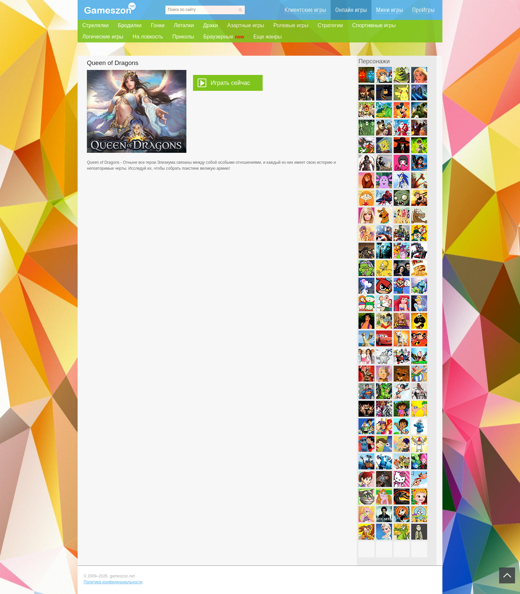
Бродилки (130, 25)
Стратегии (330, 25)
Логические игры (102, 36)
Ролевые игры (291, 25)
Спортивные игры (374, 25)
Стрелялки (95, 25)
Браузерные (223, 36)
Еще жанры (267, 36)
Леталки (184, 25)
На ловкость (148, 36)
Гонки (157, 25)
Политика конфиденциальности (113, 582)
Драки (210, 25)
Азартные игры (245, 25)
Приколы (183, 36)
